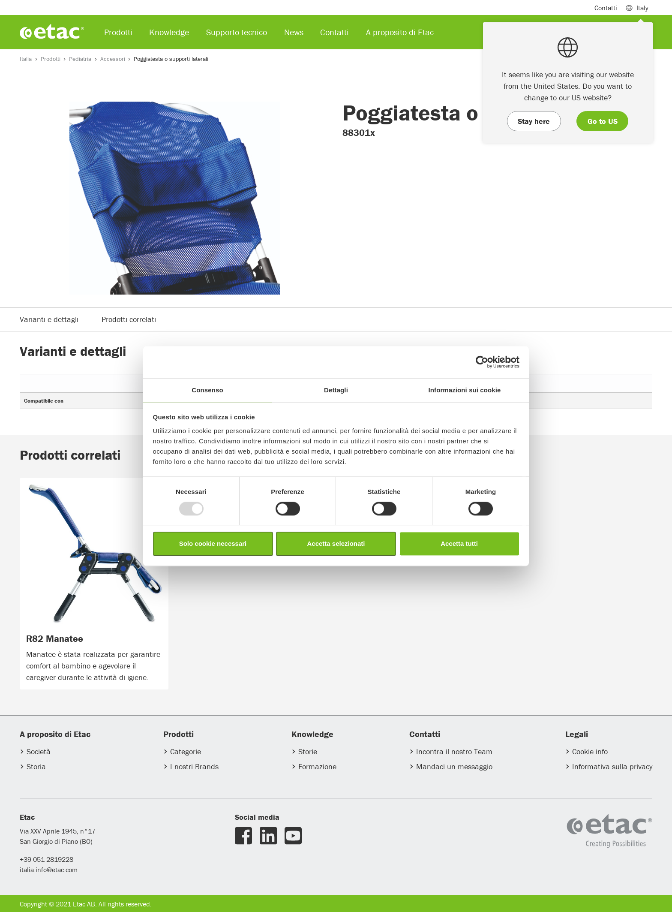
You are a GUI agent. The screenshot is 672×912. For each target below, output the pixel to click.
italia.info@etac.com (49, 869)
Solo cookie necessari (213, 544)
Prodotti (50, 59)
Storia (36, 766)
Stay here (534, 121)
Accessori (112, 59)
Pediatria (80, 59)
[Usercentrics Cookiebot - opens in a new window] (481, 361)
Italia (26, 59)
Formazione (317, 766)
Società (39, 751)
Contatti (605, 7)
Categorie (185, 751)
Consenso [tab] (207, 390)
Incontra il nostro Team (454, 751)
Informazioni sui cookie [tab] (465, 390)
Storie (307, 751)
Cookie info (590, 751)
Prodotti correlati (129, 319)
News (293, 32)
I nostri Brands (194, 766)
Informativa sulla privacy (612, 766)
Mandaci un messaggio (454, 766)
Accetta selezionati (336, 544)
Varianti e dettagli (49, 319)
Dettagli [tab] (336, 390)
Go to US (603, 121)
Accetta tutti (459, 544)
